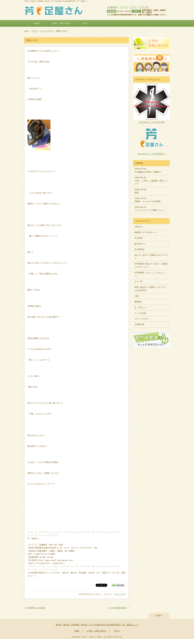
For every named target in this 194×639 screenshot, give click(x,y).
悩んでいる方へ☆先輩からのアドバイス (151, 255)
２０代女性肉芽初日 (118, 607)
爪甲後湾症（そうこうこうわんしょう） (150, 273)
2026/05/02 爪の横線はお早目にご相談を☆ (148, 169)
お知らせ (138, 225)
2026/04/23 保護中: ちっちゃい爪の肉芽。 (148, 198)
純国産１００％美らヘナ (145, 231)
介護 (137, 294)
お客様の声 (139, 323)
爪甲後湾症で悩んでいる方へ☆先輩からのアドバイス (151, 264)
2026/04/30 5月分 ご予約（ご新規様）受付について (151, 179)
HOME (36, 23)
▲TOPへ (159, 615)
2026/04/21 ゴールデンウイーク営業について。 (150, 207)
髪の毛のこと (140, 242)
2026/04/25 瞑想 (140, 190)
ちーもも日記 (140, 311)
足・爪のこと (140, 306)
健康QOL (138, 300)
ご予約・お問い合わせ (61, 23)
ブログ (85, 23)
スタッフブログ (46, 31)
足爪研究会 (139, 248)
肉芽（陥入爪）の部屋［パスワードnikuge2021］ (150, 287)
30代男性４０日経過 (36, 607)
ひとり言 (138, 280)
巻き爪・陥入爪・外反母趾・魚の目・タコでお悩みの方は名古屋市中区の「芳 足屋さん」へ (97, 624)
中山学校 (139, 236)
